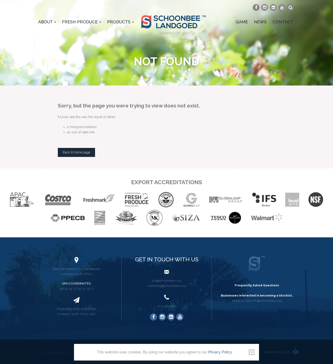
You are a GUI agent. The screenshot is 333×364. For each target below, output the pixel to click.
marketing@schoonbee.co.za (166, 286)
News (260, 21)
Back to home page (76, 152)
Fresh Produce (81, 21)
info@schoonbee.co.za (167, 280)
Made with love (277, 352)
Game (242, 21)
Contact (283, 21)
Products (120, 21)
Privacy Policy (220, 352)
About (47, 21)
